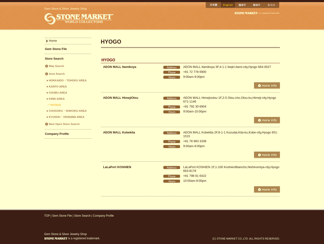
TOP (47, 215)
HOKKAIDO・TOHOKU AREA (68, 80)
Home (53, 40)
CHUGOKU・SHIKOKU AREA (68, 110)
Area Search (57, 73)
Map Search (56, 66)
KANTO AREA (58, 86)
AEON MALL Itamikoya (119, 67)
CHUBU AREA (58, 92)
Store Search (54, 58)
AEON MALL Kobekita (119, 132)
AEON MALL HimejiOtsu (120, 97)
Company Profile (57, 134)
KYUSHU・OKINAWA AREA (67, 117)
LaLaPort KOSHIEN (117, 167)
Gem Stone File (56, 49)
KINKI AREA (57, 98)
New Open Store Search (64, 124)
